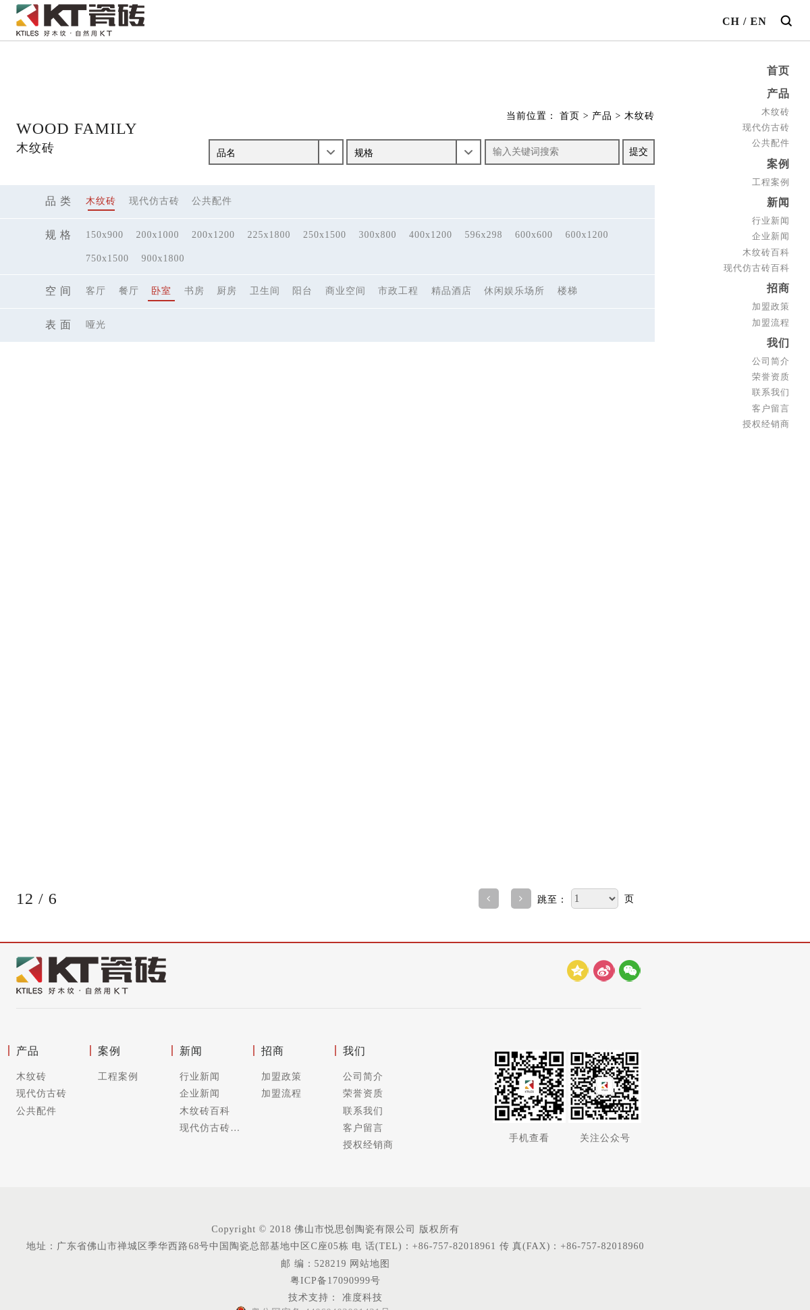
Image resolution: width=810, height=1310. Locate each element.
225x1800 (269, 235)
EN (758, 21)
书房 (194, 291)
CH (731, 21)
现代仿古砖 (766, 127)
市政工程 (398, 291)
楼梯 (568, 291)
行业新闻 (771, 221)
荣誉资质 (771, 377)
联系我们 (771, 392)
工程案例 (771, 182)
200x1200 (213, 235)
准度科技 (361, 1297)
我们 (778, 343)
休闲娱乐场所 (514, 291)
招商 (778, 288)
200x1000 (158, 235)
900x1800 (163, 258)
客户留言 (771, 408)
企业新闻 (771, 236)
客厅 (96, 291)
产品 (778, 93)
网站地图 (370, 1264)
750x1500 (107, 258)
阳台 (302, 291)
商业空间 (345, 291)
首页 (778, 70)
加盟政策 (771, 306)
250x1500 (324, 235)
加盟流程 (771, 323)
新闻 (778, 202)
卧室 (161, 291)
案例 (778, 164)
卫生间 (265, 291)
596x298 (484, 235)
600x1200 (587, 235)
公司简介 (771, 361)
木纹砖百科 (766, 252)
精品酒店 (451, 291)
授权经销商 (766, 424)
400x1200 (430, 235)
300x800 (378, 235)
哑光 (96, 325)
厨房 (227, 291)
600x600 (534, 235)
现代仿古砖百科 (757, 268)
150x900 (105, 235)
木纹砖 (775, 112)
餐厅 (129, 291)
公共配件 (771, 143)
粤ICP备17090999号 (335, 1281)
